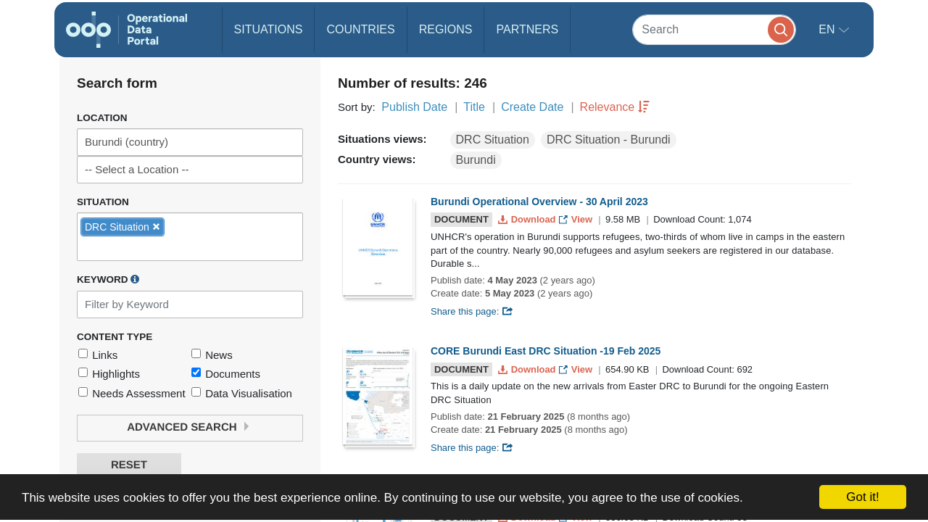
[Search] (714, 29)
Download (528, 219)
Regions (446, 29)
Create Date (532, 107)
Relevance (607, 107)
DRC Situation (492, 139)
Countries (360, 29)
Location (102, 117)
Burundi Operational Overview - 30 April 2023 (539, 201)
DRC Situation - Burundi (609, 139)
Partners (527, 29)
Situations (268, 29)
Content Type (114, 336)
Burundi (476, 160)
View (576, 219)
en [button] (828, 29)
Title (474, 107)
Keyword (108, 279)
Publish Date (414, 107)
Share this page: (472, 311)
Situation (103, 201)
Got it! (862, 497)
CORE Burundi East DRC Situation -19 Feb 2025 (545, 351)
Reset (129, 465)
